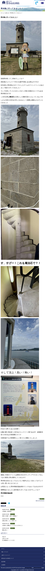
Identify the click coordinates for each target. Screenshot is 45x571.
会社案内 (3, 564)
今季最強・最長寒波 (6, 511)
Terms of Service (37, 567)
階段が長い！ (5, 530)
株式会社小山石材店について (7, 558)
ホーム (2, 12)
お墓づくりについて (5, 555)
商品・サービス (4, 551)
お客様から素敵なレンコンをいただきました (12, 525)
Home (2, 496)
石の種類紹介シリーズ (7, 540)
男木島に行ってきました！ (9, 17)
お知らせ (7, 12)
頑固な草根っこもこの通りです (9, 520)
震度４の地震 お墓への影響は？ (10, 516)
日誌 (3, 536)
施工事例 (3, 561)
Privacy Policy (28, 567)
